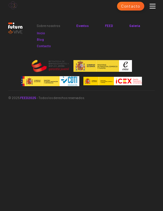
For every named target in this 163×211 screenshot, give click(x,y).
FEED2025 (28, 98)
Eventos (82, 26)
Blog (40, 39)
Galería (134, 26)
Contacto (130, 6)
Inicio (41, 33)
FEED (109, 26)
